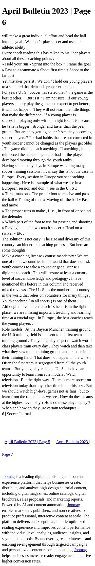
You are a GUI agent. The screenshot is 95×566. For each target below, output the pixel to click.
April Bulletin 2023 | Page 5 (27, 442)
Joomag (9, 476)
